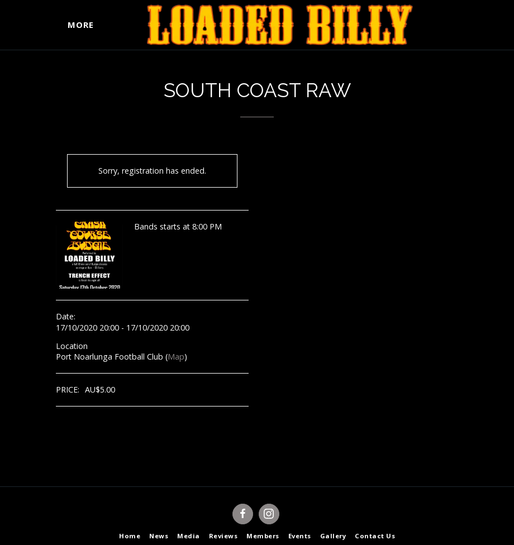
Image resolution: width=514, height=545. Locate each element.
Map (176, 356)
